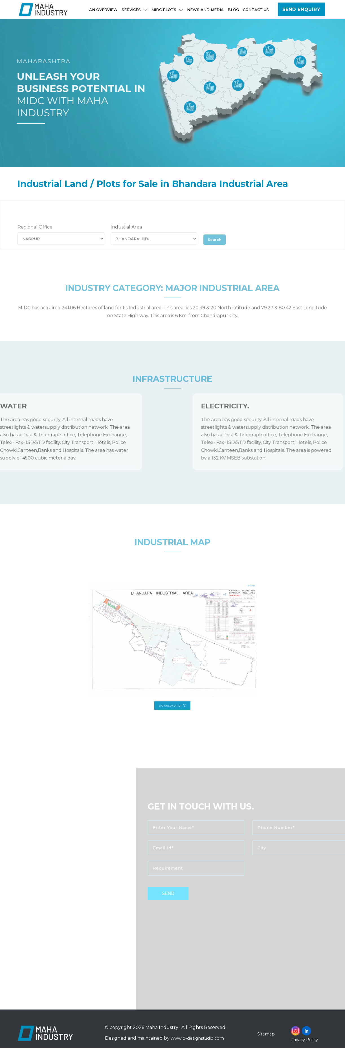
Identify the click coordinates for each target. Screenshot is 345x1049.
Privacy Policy (304, 1040)
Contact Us (256, 9)
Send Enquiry (301, 9)
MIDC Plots (167, 9)
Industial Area (126, 237)
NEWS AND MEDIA (205, 9)
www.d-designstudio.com (198, 1039)
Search (216, 248)
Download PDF (173, 675)
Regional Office (34, 237)
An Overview (103, 9)
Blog (233, 9)
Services (135, 9)
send (185, 894)
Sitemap (266, 1035)
